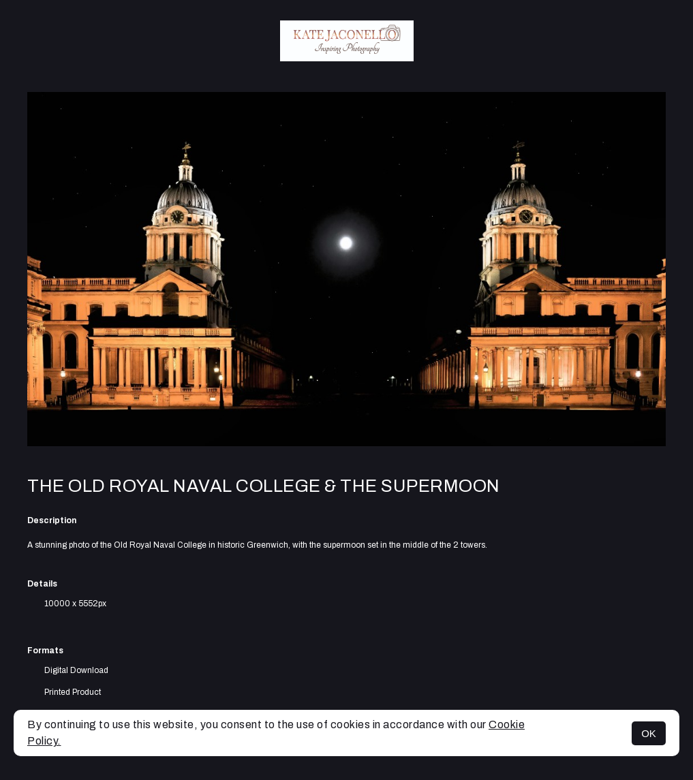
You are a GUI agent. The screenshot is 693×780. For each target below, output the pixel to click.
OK (648, 733)
